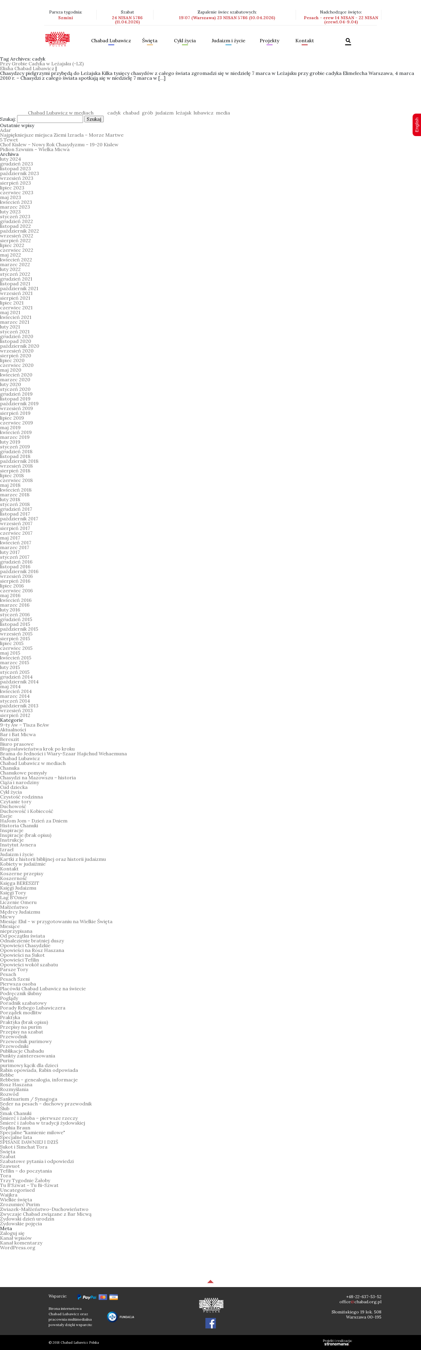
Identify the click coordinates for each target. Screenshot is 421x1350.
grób (147, 113)
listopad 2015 (15, 624)
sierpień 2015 (15, 638)
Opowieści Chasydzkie (25, 945)
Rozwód (9, 1094)
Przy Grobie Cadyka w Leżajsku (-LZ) (42, 64)
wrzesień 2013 (16, 710)
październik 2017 (19, 519)
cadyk (114, 113)
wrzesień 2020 (17, 351)
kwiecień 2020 (16, 375)
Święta (149, 40)
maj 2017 (10, 538)
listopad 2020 (15, 341)
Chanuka (9, 768)
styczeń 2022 (15, 274)
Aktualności (13, 730)
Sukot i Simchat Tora (23, 1147)
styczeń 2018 (15, 504)
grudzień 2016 (16, 562)
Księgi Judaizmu (18, 888)
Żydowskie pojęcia (21, 1224)
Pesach (8, 974)
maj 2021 (10, 312)
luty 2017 (10, 552)
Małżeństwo (14, 907)
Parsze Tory (14, 969)
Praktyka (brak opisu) (24, 1022)
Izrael (6, 849)
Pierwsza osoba (18, 984)
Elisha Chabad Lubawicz (27, 68)
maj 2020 (10, 370)
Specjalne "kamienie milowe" (32, 1132)
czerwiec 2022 (16, 250)
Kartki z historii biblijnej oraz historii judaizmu (53, 859)
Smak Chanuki (15, 1113)
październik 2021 (19, 288)
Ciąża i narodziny (19, 782)
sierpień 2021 (15, 298)
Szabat (8, 1156)
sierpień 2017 (15, 528)
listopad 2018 (15, 456)
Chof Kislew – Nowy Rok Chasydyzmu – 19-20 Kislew (59, 144)
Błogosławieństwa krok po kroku (37, 749)
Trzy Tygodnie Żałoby (25, 1180)
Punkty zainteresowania (27, 1056)
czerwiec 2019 (16, 423)
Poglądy (9, 998)
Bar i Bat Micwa (18, 734)
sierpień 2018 (15, 471)
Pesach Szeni (15, 979)
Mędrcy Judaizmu (20, 912)
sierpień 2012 (15, 715)
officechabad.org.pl (360, 1301)
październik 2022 (19, 231)
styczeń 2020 (15, 389)
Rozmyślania (14, 1089)
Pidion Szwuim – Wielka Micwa (35, 149)
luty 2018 (10, 499)
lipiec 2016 (12, 586)
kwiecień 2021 (15, 317)
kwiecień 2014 (16, 691)
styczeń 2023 (15, 216)
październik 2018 (19, 461)
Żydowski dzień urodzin (27, 1219)
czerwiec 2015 (16, 648)
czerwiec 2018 (16, 480)
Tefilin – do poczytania (26, 1171)
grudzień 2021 (16, 279)
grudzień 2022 (16, 221)
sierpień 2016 (15, 581)
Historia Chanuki (19, 825)
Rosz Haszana (16, 1084)
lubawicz (203, 113)
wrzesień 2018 (16, 466)
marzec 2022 (15, 264)
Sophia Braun (15, 1128)
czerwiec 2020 (17, 365)
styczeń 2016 (15, 614)
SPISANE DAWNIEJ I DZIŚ (29, 1142)
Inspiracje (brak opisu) (25, 835)
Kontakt (304, 40)
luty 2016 (10, 610)
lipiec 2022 (12, 245)
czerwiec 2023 (16, 192)
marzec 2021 (14, 322)
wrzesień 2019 (16, 408)
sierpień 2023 (15, 183)
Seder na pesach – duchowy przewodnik (46, 1104)
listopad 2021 (15, 284)
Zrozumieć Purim (20, 1204)
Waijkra (8, 1195)
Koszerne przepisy (21, 873)
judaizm (164, 113)
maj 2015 (10, 653)
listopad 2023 (15, 168)
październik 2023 (19, 173)
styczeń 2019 (15, 447)
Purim (7, 1060)
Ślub (4, 1108)
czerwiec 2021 (16, 308)
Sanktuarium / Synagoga (28, 1099)
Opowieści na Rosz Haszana (32, 950)
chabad (131, 113)
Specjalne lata (16, 1137)
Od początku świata (22, 936)
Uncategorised (17, 1190)
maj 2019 (10, 427)
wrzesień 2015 (16, 634)
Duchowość (13, 806)
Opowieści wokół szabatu (29, 965)
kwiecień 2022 (16, 260)
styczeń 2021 (15, 332)
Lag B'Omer (14, 897)
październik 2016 (19, 571)
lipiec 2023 (12, 188)
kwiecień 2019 (16, 432)
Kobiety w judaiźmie (23, 864)
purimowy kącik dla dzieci (29, 1065)
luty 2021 (10, 327)
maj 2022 (10, 255)
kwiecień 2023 (16, 202)
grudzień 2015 (16, 619)
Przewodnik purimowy (26, 1041)
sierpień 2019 (15, 413)
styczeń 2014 (15, 701)
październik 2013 (19, 706)
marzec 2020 (15, 379)
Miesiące (10, 926)
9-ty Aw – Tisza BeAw (24, 725)
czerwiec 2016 (16, 590)
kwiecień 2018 (15, 490)
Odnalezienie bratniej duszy (32, 941)
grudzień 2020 (16, 336)
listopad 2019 (15, 399)
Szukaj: (8, 119)
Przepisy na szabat (21, 1032)
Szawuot (10, 1166)
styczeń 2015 (14, 672)
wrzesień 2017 (16, 523)
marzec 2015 (14, 662)
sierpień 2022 (15, 240)
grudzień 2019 (16, 394)
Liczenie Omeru (18, 902)
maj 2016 (10, 595)
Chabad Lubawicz (111, 40)
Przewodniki (14, 1046)
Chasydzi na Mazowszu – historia (38, 778)
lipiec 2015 (11, 643)
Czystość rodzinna (21, 797)
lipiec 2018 (12, 475)
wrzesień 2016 (16, 576)
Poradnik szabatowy (23, 1003)
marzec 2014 (15, 696)
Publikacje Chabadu (22, 1051)
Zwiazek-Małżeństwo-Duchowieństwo (44, 1209)
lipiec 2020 (12, 360)
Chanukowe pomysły (23, 773)
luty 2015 (10, 667)
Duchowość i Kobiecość (26, 811)
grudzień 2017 (16, 509)
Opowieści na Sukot (22, 955)
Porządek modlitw (21, 1012)
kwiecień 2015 (15, 658)
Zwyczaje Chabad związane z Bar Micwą (45, 1214)
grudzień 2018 (16, 451)
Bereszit (9, 739)
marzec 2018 (14, 495)
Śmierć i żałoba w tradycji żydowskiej (42, 1123)
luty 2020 (10, 384)
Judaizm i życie (228, 40)
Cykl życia (185, 40)
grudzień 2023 (16, 164)
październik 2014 (19, 682)
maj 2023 (10, 197)
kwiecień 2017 (15, 543)
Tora (5, 1176)
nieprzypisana (16, 931)
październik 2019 (19, 403)
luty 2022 (10, 269)
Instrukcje (12, 840)
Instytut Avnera (18, 845)
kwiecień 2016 (15, 600)
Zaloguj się (12, 1233)
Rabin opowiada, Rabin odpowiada (39, 1070)
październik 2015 (19, 629)
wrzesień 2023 (16, 178)
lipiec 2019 (12, 418)
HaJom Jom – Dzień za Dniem (33, 821)
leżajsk (183, 113)
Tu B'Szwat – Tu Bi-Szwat (29, 1185)
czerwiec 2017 (16, 533)
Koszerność (13, 878)
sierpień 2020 (15, 355)
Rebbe (7, 1075)
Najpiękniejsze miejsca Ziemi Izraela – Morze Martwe (62, 135)
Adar (5, 130)
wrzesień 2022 (16, 236)
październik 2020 (19, 346)
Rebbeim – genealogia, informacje (39, 1080)
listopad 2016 (15, 566)
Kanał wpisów (16, 1238)
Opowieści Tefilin (19, 960)
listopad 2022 (15, 226)
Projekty (269, 40)
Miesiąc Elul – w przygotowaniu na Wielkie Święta (56, 921)
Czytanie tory (15, 801)
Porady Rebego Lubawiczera (32, 1008)
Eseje (6, 816)
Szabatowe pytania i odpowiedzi (37, 1161)
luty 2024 (10, 159)
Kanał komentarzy (21, 1243)
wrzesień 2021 (16, 293)
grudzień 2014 (16, 677)
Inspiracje (11, 830)
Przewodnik (13, 1036)
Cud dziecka (14, 787)
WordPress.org (17, 1247)
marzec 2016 (14, 605)
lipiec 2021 (12, 303)
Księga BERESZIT (19, 883)
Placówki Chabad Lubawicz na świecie (43, 989)
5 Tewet (9, 140)
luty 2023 (10, 212)
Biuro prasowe (17, 744)
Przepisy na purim (21, 1027)
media (223, 113)
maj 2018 (10, 485)
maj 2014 (10, 686)
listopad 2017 (15, 514)
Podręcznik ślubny (20, 993)
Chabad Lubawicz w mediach (61, 113)
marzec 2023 (15, 207)
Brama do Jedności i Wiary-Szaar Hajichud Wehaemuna (63, 754)
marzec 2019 (15, 437)
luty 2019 (10, 442)
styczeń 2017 (14, 557)
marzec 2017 (14, 547)
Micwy (7, 917)
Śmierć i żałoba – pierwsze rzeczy (39, 1118)
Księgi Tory (13, 893)
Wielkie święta (16, 1200)
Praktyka (10, 1017)
